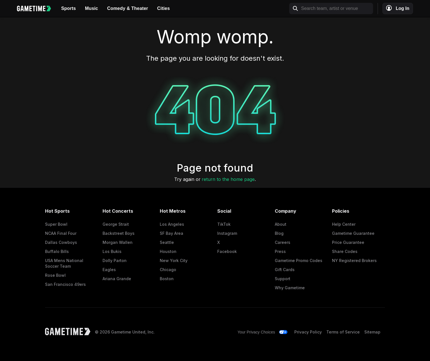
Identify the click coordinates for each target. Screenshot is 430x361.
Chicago (168, 269)
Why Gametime (290, 287)
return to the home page (228, 179)
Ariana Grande (117, 278)
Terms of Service (343, 332)
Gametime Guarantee (353, 233)
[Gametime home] (37, 8)
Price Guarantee (348, 242)
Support (282, 278)
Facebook (227, 251)
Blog (279, 233)
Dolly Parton (115, 260)
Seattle (167, 242)
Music (91, 8)
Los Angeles (172, 224)
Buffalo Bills (57, 251)
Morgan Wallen (118, 242)
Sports (68, 8)
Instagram (227, 233)
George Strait (116, 224)
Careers (282, 242)
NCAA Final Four (60, 233)
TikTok (224, 224)
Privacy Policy (308, 332)
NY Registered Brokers (354, 260)
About (280, 224)
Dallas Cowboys (61, 242)
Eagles (109, 269)
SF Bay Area (171, 233)
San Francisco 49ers (65, 284)
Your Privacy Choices (256, 332)
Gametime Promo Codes (298, 260)
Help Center (344, 224)
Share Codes (344, 251)
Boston (167, 278)
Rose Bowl (55, 275)
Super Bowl (56, 224)
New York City (174, 260)
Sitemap (372, 332)
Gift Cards (285, 269)
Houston (168, 251)
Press (280, 251)
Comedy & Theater (127, 8)
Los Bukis (112, 251)
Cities (163, 8)
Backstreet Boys (119, 233)
